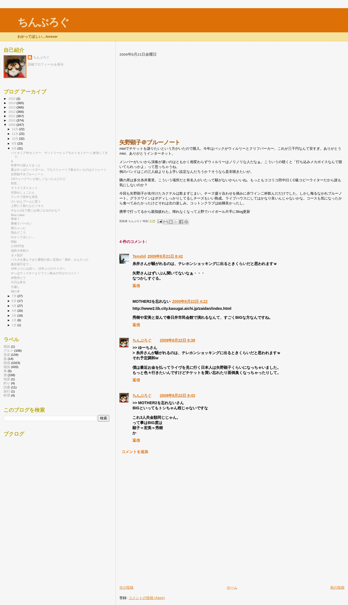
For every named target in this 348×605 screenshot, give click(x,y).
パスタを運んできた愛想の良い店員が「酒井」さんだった (50, 259)
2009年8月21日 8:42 (165, 256)
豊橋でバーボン (21, 223)
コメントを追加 (135, 452)
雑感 (7, 362)
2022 (12, 98)
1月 (14, 325)
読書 (7, 387)
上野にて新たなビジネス (27, 205)
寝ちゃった (18, 228)
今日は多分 (18, 282)
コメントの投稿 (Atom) (147, 598)
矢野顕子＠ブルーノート (27, 174)
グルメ (8, 350)
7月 (14, 296)
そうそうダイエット (24, 187)
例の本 (15, 291)
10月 (15, 138)
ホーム (232, 587)
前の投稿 (337, 587)
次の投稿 (126, 587)
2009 (12, 124)
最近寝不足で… (21, 264)
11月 (15, 133)
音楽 (7, 354)
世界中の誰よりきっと (26, 165)
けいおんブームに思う (26, 201)
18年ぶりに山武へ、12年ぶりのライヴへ (38, 268)
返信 (136, 285)
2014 (12, 103)
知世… (15, 183)
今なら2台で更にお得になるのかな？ (35, 210)
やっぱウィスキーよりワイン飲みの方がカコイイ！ (45, 273)
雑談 (7, 346)
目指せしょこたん (23, 192)
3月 (14, 315)
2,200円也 (17, 246)
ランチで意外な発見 (24, 196)
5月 (14, 305)
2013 (12, 107)
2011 (12, 116)
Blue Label (17, 215)
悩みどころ (18, 232)
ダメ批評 (17, 255)
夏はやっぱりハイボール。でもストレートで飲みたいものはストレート (59, 169)
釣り (7, 383)
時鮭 (14, 241)
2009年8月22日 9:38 (177, 340)
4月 (14, 310)
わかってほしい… (23, 237)
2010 (12, 120)
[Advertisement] (231, 98)
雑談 (7, 367)
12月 (15, 129)
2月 (14, 320)
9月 (14, 143)
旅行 (7, 391)
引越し (15, 286)
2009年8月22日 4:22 (189, 301)
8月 (14, 148)
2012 (12, 111)
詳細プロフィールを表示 (46, 64)
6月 (14, 300)
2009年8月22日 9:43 (177, 395)
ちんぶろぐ (43, 22)
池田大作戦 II (19, 250)
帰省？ (15, 218)
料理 (7, 395)
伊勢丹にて (18, 277)
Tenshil (139, 256)
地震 (7, 379)
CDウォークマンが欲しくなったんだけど (38, 178)
